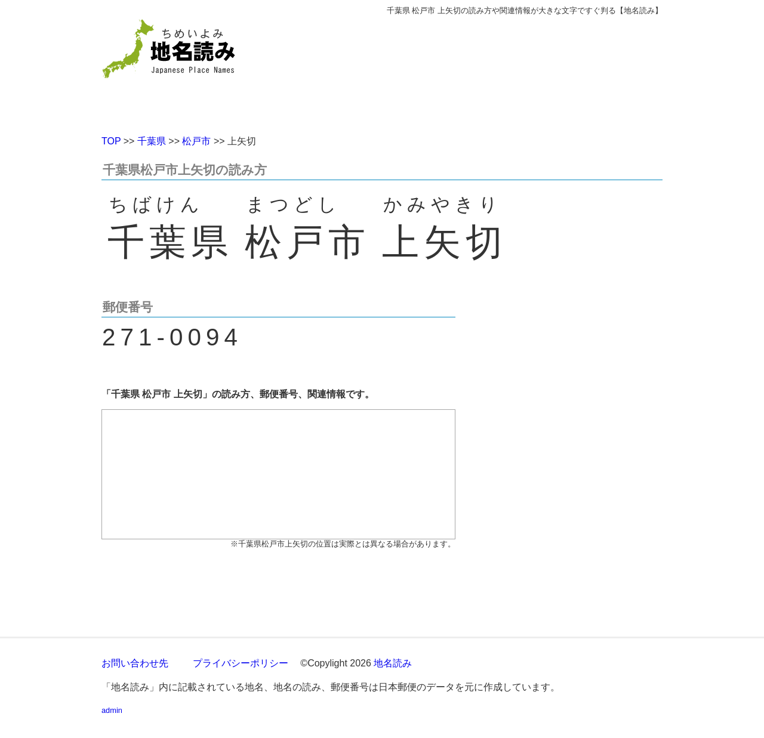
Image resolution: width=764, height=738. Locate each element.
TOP (111, 141)
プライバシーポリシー (240, 663)
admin (111, 710)
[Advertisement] (469, 70)
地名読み (393, 663)
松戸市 (196, 141)
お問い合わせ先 (134, 663)
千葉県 (151, 141)
